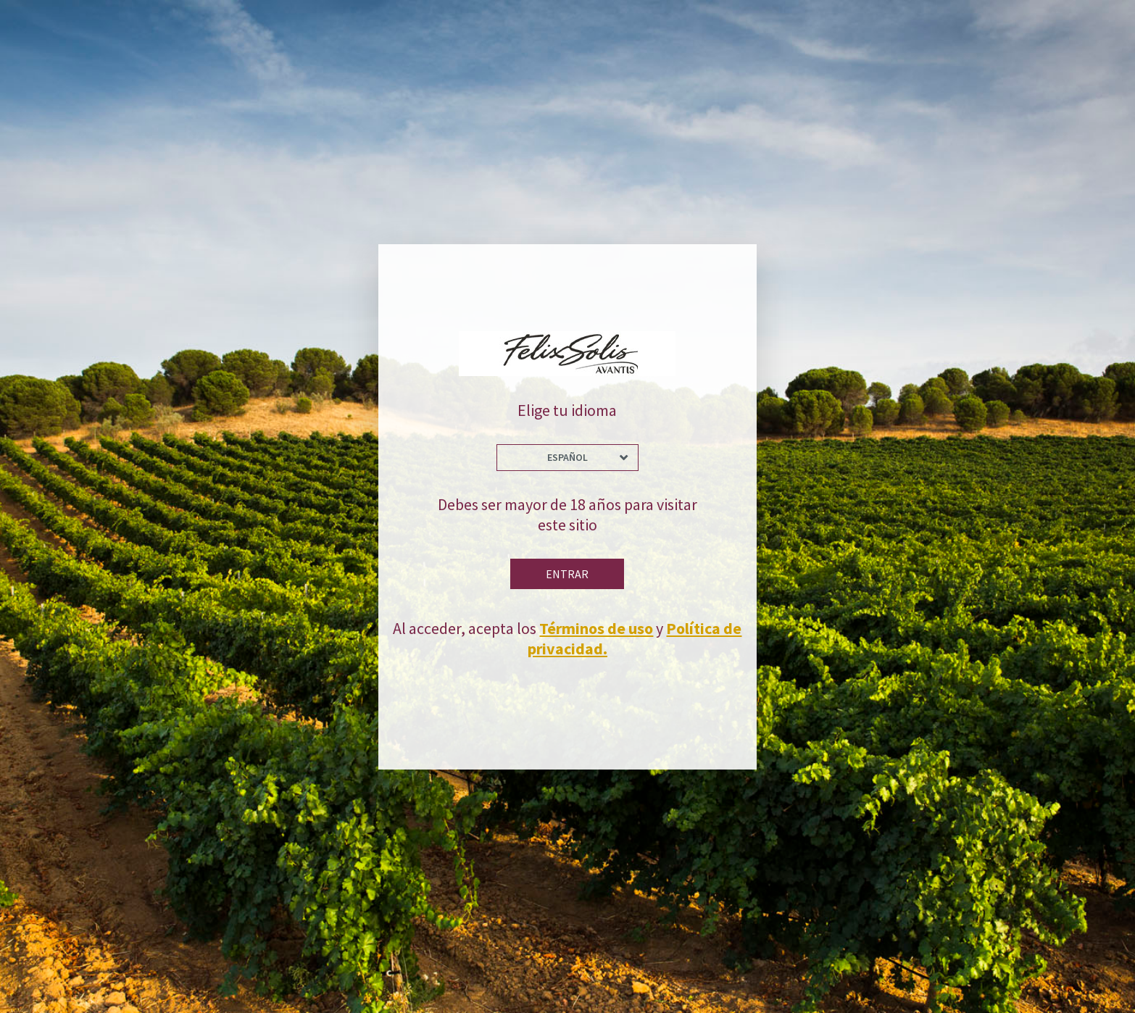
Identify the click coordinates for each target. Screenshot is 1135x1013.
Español (567, 457)
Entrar (567, 574)
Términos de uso (596, 628)
